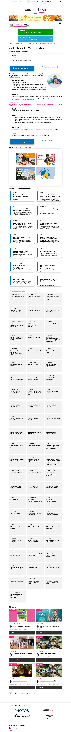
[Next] (32, 691)
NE (14, 1)
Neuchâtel (15, 126)
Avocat (46, 1)
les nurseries (34, 86)
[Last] (34, 691)
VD (10, 1)
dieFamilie (20, 1)
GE (12, 1)
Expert (42, 1)
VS (16, 1)
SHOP (10, 4)
